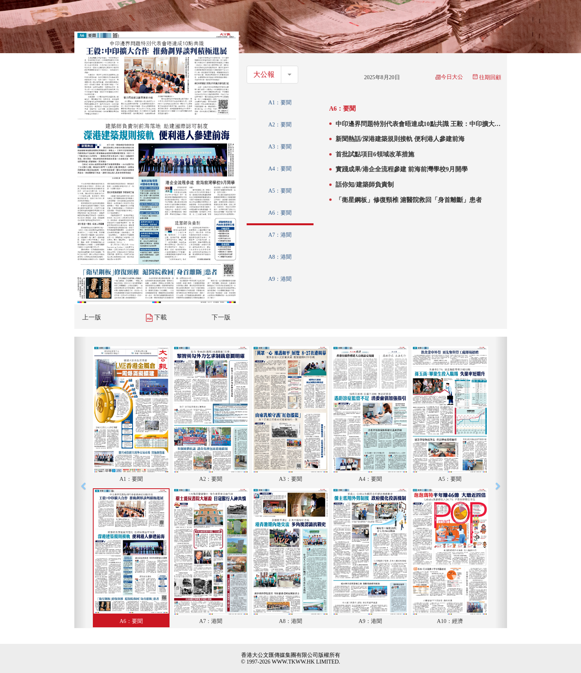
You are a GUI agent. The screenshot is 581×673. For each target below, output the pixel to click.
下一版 (221, 317)
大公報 (264, 74)
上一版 (91, 317)
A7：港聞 (279, 235)
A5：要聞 (279, 191)
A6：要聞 (279, 213)
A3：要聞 (279, 147)
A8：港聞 (279, 257)
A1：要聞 (279, 103)
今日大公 (449, 77)
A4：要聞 (279, 169)
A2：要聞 (279, 125)
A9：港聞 (279, 279)
